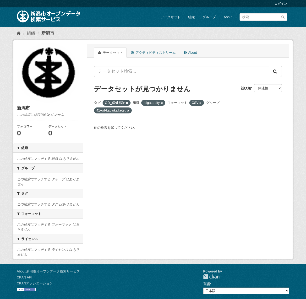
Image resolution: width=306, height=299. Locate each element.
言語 (206, 284)
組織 (191, 17)
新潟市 (47, 33)
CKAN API (24, 277)
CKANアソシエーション (35, 283)
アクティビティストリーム (153, 52)
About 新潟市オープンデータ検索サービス (48, 271)
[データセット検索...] (181, 71)
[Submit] (283, 17)
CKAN (211, 276)
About (228, 17)
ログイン (280, 3)
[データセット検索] (263, 17)
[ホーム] (19, 33)
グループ (209, 17)
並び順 (246, 88)
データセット (170, 17)
